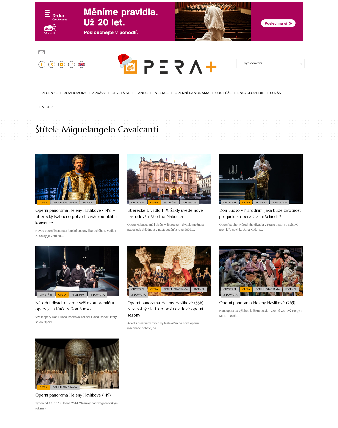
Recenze (89, 202)
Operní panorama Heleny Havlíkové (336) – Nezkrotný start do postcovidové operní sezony (166, 309)
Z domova (192, 202)
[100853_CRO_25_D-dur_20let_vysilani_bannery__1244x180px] (169, 21)
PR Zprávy (171, 202)
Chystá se (138, 202)
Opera (43, 202)
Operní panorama (66, 202)
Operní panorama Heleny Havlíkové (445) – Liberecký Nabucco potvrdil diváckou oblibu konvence (74, 216)
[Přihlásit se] (302, 50)
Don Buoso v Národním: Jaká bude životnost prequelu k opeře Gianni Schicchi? (257, 216)
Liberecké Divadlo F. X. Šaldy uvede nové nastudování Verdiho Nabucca (166, 213)
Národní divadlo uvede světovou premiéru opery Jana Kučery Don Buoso (71, 309)
